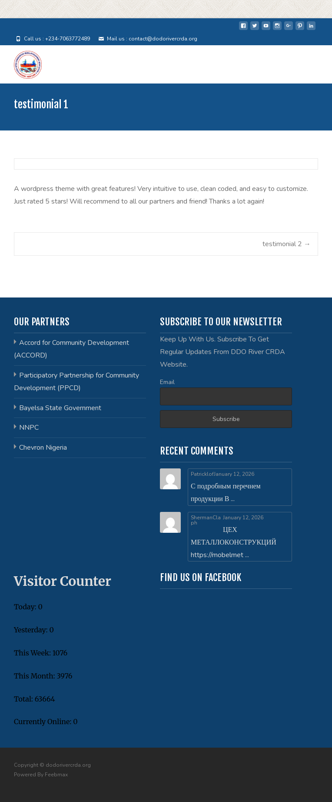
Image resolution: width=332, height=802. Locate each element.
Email (167, 382)
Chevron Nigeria (43, 447)
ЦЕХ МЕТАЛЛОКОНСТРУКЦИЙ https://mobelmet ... (233, 542)
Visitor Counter (62, 581)
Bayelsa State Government (60, 408)
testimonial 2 (286, 244)
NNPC (29, 427)
